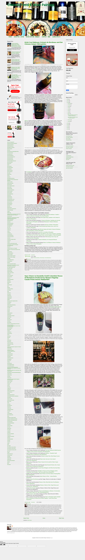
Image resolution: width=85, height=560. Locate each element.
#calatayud (9, 232)
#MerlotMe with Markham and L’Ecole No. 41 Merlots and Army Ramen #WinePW (16, 52)
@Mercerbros (9, 174)
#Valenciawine (9, 373)
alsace (8, 402)
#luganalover (9, 295)
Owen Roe (67, 159)
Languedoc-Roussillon (10, 436)
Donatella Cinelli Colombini (55, 306)
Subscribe (72, 50)
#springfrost (9, 356)
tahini (8, 463)
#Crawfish (8, 258)
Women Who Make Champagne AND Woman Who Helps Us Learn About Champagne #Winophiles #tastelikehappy (16, 76)
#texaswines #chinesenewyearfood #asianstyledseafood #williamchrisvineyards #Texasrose (14, 368)
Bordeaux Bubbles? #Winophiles (51, 224)
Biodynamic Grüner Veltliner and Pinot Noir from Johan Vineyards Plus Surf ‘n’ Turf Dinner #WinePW (16, 68)
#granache (9, 280)
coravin (8, 412)
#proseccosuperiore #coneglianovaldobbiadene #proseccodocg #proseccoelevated (13, 326)
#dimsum (8, 262)
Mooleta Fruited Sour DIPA (70, 165)
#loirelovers (9, 292)
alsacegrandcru (9, 405)
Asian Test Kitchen (34, 479)
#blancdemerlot (9, 216)
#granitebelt (9, 282)
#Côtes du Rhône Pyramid (11, 255)
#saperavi (8, 345)
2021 (68, 100)
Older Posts (61, 518)
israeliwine (8, 432)
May (68, 110)
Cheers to (47, 496)
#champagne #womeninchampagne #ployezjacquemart (12, 245)
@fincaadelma (9, 166)
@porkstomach (9, 184)
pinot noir (8, 451)
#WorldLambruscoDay (10, 400)
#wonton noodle (9, 398)
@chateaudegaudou (10, 155)
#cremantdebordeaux (48, 257)
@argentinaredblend (10, 144)
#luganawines (9, 298)
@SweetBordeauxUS (10, 200)
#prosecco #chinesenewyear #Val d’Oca (13, 323)
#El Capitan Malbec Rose (11, 267)
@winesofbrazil (9, 204)
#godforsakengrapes (10, 279)
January (69, 121)
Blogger (51, 537)
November (69, 103)
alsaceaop (8, 404)
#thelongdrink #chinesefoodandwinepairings (14, 372)
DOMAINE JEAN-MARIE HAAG (12, 420)
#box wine (8, 227)
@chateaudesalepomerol (11, 156)
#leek (8, 291)
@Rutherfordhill (9, 188)
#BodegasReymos (10, 220)
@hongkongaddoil (10, 167)
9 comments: (33, 502)
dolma (8, 416)
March (69, 113)
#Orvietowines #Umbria (10, 315)
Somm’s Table (33, 493)
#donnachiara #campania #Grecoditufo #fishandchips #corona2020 (13, 265)
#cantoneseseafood (10, 235)
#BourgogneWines (10, 224)
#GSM (8, 283)
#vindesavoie (9, 377)
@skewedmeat (9, 196)
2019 (68, 123)
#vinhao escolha (9, 381)
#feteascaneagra (9, 271)
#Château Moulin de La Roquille (12, 248)
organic (8, 443)
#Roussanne (9, 341)
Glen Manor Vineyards (69, 147)
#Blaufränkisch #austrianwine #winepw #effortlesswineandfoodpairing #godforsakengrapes (13, 218)
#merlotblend (9, 302)
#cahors (8, 231)
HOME (10, 36)
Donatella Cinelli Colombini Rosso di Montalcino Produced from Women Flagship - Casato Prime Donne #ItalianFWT (43, 498)
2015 (68, 127)
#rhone (8, 334)
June (69, 109)
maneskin (8, 440)
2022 (68, 99)
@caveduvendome (10, 152)
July (68, 107)
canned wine (9, 408)
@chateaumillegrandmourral (11, 160)
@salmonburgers (9, 191)
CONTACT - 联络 (46, 36)
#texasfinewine (9, 363)
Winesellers (9, 464)
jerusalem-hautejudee (10, 433)
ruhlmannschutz (9, 455)
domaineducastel (9, 421)
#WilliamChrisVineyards (11, 390)
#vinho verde (9, 382)
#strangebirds (9, 359)
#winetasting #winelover (11, 394)
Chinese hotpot (40, 125)
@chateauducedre (10, 158)
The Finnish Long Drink (69, 166)
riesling (8, 452)
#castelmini (9, 240)
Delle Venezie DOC (10, 414)
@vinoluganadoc (9, 203)
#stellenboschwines (10, 357)
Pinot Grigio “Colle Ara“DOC (11, 447)
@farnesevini (9, 163)
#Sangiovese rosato (10, 344)
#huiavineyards (9, 284)
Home (44, 518)
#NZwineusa (9, 314)
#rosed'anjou (9, 340)
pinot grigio (9, 445)
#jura (8, 286)
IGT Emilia (8, 429)
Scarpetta (8, 456)
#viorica (8, 385)
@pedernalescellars (10, 183)
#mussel (8, 310)
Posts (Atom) (30, 520)
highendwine (9, 428)
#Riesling (8, 337)
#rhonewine (9, 336)
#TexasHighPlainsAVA (10, 364)
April (68, 112)
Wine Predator (33, 488)
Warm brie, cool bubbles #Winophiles (45, 232)
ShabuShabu (9, 457)
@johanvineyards (10, 170)
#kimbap (8, 287)
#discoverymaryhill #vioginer (11, 263)
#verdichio (8, 376)
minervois (8, 441)
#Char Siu (8, 246)
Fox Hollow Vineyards (69, 137)
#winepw (8, 393)
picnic (8, 444)
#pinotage (8, 318)
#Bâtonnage (9, 212)
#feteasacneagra (9, 268)
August (69, 106)
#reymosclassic (9, 333)
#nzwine (8, 311)
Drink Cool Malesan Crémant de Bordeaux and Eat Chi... (73, 115)
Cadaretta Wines (68, 155)
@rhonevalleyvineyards (10, 185)
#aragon (8, 211)
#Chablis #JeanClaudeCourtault (12, 243)
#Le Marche (9, 290)
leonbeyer (8, 437)
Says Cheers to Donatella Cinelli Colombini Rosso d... (73, 117)
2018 (68, 124)
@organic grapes (9, 181)
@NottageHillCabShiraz (11, 178)
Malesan (26, 120)
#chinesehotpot (42, 257)
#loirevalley (9, 294)
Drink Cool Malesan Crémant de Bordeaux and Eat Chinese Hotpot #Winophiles (44, 43)
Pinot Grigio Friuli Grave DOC (11, 449)
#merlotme (9, 303)
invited (34, 69)
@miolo (8, 175)
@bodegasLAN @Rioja (10, 147)
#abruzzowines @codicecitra (11, 208)
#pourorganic (9, 322)
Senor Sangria (68, 138)
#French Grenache (10, 275)
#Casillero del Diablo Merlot (11, 239)
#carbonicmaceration (10, 236)
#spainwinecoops (10, 355)
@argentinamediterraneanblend (12, 143)
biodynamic (9, 406)
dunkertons (9, 424)
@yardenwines (9, 207)
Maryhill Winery (68, 158)
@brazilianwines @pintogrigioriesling (12, 151)
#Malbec (8, 299)
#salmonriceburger (10, 342)
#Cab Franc (9, 228)
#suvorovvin (9, 360)
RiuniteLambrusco (10, 453)
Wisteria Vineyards (69, 148)
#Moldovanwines (9, 306)
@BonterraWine (9, 148)
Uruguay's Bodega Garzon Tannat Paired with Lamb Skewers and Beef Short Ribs (16, 60)
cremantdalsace (9, 413)
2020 (68, 102)
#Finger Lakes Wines (10, 272)
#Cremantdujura (9, 261)
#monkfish (8, 307)
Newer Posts (26, 518)
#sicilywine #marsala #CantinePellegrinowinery (11, 351)
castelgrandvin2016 (10, 409)
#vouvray (8, 386)
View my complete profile (11, 532)
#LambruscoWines (10, 288)
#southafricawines (10, 353)
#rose (8, 338)
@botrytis (8, 150)
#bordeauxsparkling (36, 257)
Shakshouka (9, 459)
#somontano (9, 352)
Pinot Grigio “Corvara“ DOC (11, 448)
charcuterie (9, 410)
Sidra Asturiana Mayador (11, 460)
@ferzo (8, 164)
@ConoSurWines (10, 162)
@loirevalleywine (9, 171)
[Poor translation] (4, 545)
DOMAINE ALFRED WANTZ (11, 417)
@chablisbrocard (9, 154)
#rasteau (8, 330)
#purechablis (9, 329)
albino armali (9, 401)
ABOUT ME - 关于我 (19, 36)
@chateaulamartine (10, 159)
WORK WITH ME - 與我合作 (33, 36)
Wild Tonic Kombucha (69, 168)
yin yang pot (28, 171)
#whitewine (9, 389)
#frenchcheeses (9, 276)
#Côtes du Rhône (10, 254)
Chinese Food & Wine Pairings (30, 5)
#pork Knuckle (9, 319)
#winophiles (9, 397)
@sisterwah (9, 195)
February (69, 119)
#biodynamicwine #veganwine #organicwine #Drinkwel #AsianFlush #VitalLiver (14, 214)
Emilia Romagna (9, 425)
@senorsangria (9, 192)
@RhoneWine (9, 187)
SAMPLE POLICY (56, 36)
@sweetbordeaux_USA (10, 199)
